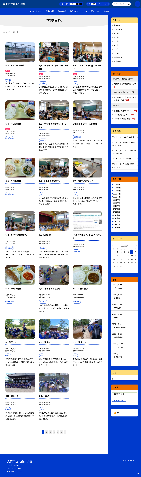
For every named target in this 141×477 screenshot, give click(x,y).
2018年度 (117, 209)
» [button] (65, 432)
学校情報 (50, 11)
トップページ (37, 11)
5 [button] (57, 432)
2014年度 (117, 221)
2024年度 (117, 190)
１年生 (116, 33)
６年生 (116, 53)
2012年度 (117, 227)
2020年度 (117, 203)
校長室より (118, 29)
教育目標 (62, 11)
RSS (118, 412)
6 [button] (61, 432)
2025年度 (117, 187)
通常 (67, 4)
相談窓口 (74, 11)
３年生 (116, 41)
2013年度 (117, 224)
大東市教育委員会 (119, 400)
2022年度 (117, 196)
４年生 (116, 45)
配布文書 (95, 11)
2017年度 (117, 212)
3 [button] (50, 432)
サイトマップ (129, 460)
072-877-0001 (16, 468)
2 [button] (46, 432)
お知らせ (117, 25)
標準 (93, 4)
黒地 (79, 4)
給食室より (118, 57)
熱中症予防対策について (125, 110)
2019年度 (117, 206)
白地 (73, 4)
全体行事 (117, 61)
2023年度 (117, 193)
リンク (84, 11)
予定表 (106, 11)
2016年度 (117, 215)
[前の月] (112, 246)
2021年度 (117, 200)
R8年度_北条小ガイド (124, 114)
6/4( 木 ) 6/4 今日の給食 (121, 158)
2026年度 (117, 184)
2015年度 (117, 218)
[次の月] (136, 246)
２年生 (116, 37)
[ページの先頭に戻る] (138, 474)
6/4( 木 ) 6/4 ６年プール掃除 (123, 137)
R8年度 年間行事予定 (124, 118)
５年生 (116, 49)
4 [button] (54, 432)
